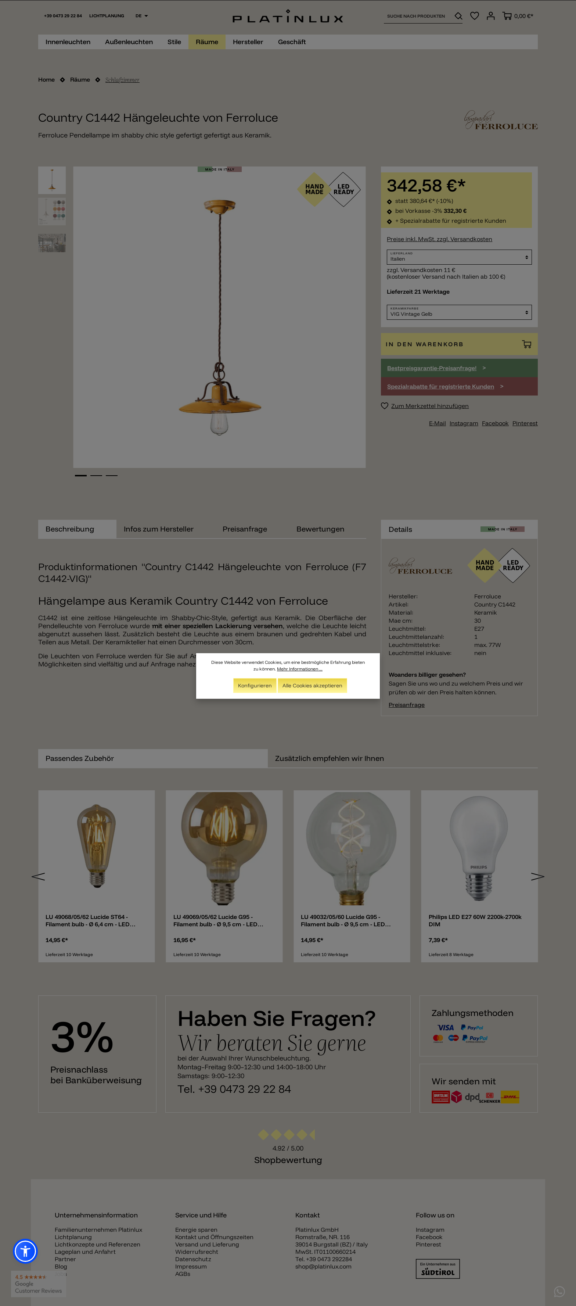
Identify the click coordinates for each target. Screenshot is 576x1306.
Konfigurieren (255, 685)
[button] (25, 1251)
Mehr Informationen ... (300, 669)
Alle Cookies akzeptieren (312, 685)
